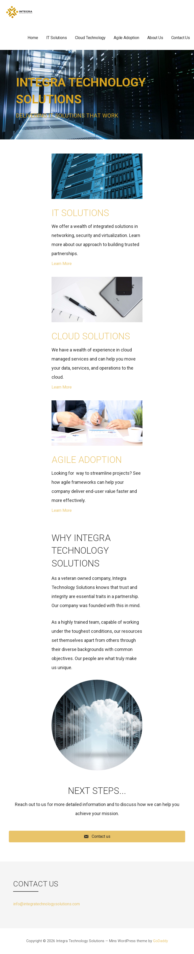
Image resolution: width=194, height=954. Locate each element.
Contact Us (180, 37)
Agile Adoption (126, 37)
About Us (155, 37)
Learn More (62, 263)
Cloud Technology (90, 37)
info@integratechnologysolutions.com (46, 904)
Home (33, 37)
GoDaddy (160, 941)
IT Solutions (56, 37)
